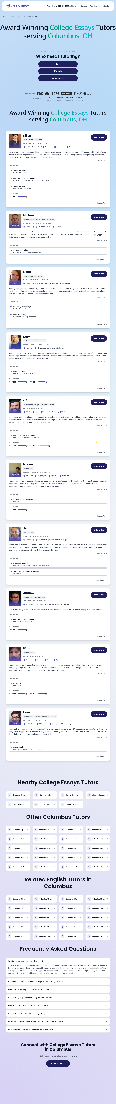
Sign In (106, 6)
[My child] (58, 71)
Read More (102, 160)
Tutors (4, 16)
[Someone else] (58, 78)
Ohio (12, 16)
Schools (84, 6)
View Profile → (101, 203)
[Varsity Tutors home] (18, 6)
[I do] (58, 64)
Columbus (21, 16)
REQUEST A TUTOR (58, 1063)
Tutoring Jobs (95, 6)
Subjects (73, 6)
